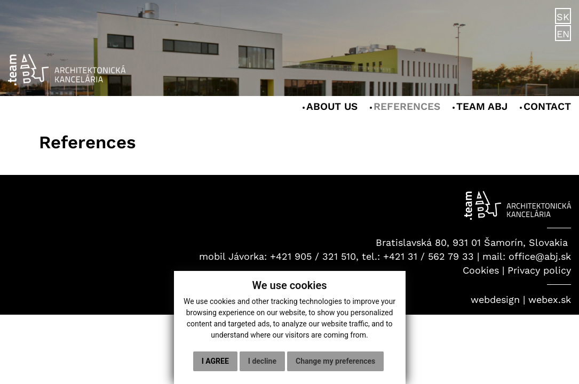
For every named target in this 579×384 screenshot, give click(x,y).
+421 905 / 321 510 (313, 256)
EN (563, 33)
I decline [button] (262, 361)
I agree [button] (215, 361)
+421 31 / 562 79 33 (428, 256)
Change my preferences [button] (335, 361)
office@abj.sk (540, 256)
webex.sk (549, 299)
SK (563, 16)
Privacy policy (539, 270)
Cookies (481, 270)
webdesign (495, 299)
